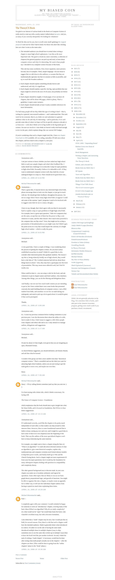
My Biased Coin (58, 10)
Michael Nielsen (76, 257)
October (79, 121)
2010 (76, 105)
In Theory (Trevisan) (78, 248)
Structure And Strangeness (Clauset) (83, 268)
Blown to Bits (76, 228)
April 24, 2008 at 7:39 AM (33, 375)
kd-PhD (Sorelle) (77, 254)
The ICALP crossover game (84, 188)
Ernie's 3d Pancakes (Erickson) (81, 236)
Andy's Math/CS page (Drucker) (82, 225)
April (78, 140)
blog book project (30, 146)
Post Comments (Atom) (33, 563)
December (79, 114)
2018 (76, 78)
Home (42, 558)
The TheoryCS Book (82, 161)
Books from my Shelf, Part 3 (84, 168)
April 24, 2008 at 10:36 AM (33, 549)
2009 (76, 108)
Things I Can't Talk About (84, 184)
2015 (76, 88)
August (78, 127)
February (79, 204)
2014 (76, 91)
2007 (76, 211)
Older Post (64, 558)
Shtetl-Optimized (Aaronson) (81, 265)
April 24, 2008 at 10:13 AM (33, 414)
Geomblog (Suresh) (77, 245)
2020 (76, 72)
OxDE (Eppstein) (77, 262)
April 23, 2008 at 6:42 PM (33, 178)
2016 (76, 85)
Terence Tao (75, 271)
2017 (76, 82)
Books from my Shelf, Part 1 (84, 181)
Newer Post (19, 558)
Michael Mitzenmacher (29, 183)
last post (57, 34)
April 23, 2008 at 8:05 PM (33, 232)
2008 (76, 111)
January (79, 207)
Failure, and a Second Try (83, 165)
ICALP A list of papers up (84, 191)
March (78, 201)
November (79, 117)
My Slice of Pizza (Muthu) (80, 259)
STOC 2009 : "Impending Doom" (86, 143)
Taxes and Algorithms (82, 174)
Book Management (81, 152)
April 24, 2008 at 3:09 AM (33, 305)
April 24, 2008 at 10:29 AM (33, 489)
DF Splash (78, 171)
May (77, 137)
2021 (76, 68)
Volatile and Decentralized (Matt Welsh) (84, 274)
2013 (76, 95)
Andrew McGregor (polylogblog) (82, 223)
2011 (76, 101)
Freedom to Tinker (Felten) (80, 242)
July (77, 131)
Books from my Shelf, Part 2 (84, 178)
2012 (76, 98)
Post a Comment (21, 555)
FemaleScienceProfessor (79, 239)
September (79, 124)
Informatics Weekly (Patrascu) (81, 251)
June (77, 134)
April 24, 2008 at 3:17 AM (33, 328)
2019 (76, 75)
